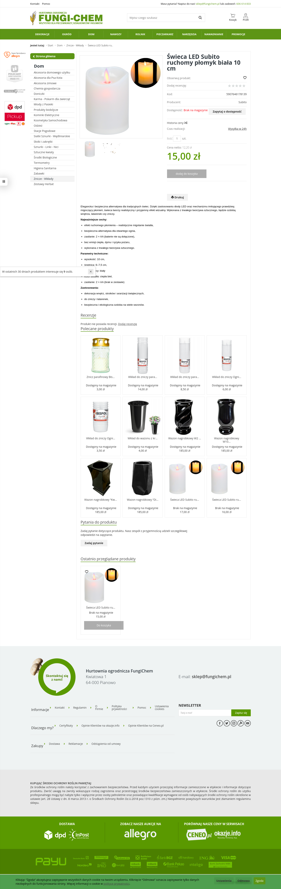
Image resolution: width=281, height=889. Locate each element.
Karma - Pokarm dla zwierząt (52, 99)
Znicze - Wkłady (43, 179)
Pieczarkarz (164, 34)
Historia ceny (177, 123)
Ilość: (170, 138)
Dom (91, 34)
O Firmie (100, 707)
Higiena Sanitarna (45, 168)
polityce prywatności (116, 883)
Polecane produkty (97, 328)
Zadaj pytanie (94, 543)
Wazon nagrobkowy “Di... (142, 500)
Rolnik (140, 34)
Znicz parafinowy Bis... (101, 377)
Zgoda (259, 881)
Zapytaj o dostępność (227, 111)
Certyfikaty (66, 725)
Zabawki (39, 173)
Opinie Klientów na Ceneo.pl (147, 725)
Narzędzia (189, 34)
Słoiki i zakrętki (43, 141)
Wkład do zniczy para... (142, 377)
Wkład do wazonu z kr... (142, 438)
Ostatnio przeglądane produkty (108, 559)
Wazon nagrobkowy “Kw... (100, 500)
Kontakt (34, 3)
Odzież (38, 125)
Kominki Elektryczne (46, 115)
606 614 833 (243, 3)
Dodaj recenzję (127, 324)
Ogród (66, 34)
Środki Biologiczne (45, 157)
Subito (242, 102)
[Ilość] (177, 138)
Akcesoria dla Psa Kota (48, 78)
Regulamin (80, 707)
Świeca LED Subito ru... (184, 500)
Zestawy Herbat (44, 184)
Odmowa (243, 881)
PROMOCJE (238, 34)
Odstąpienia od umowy (107, 743)
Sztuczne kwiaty (44, 152)
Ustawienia (224, 881)
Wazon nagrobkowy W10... (226, 440)
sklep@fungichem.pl (208, 3)
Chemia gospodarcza (47, 88)
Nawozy (115, 34)
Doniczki (39, 94)
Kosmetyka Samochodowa (50, 120)
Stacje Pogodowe (44, 131)
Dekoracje (42, 34)
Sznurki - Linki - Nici (46, 147)
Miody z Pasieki (43, 104)
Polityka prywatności (120, 707)
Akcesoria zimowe (45, 83)
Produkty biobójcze (46, 110)
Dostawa (54, 743)
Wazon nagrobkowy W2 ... (184, 438)
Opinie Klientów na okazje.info (101, 725)
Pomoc (46, 3)
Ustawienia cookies (162, 707)
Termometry (42, 163)
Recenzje (88, 315)
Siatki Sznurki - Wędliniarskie (52, 136)
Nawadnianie (213, 34)
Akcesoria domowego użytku (52, 72)
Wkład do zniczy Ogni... (226, 377)
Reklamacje (76, 743)
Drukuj (177, 197)
